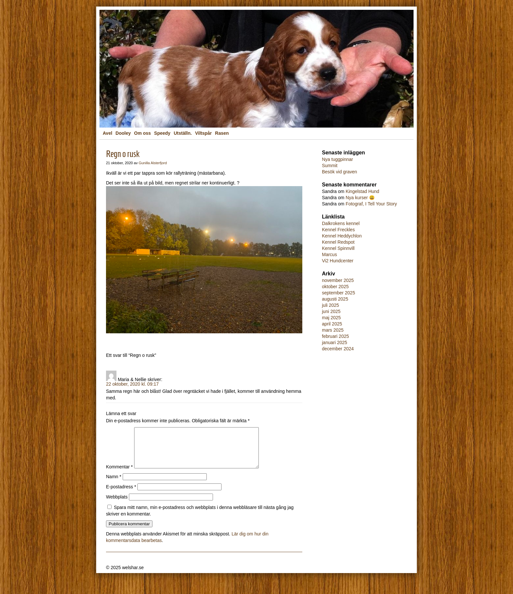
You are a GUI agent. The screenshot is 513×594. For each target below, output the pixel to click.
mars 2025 (333, 330)
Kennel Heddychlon (342, 235)
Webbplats (117, 504)
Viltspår (203, 133)
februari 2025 (335, 336)
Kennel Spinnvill (338, 248)
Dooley (123, 133)
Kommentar (119, 474)
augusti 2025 (335, 299)
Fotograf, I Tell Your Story (371, 203)
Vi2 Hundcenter (337, 260)
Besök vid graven (339, 171)
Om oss (142, 133)
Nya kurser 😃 (360, 197)
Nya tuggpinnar (337, 159)
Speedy (162, 133)
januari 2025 (334, 342)
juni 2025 (331, 311)
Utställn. (183, 133)
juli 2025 (330, 305)
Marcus (329, 254)
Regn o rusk (123, 154)
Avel (107, 133)
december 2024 (338, 348)
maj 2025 (331, 317)
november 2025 (338, 280)
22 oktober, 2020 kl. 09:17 (132, 384)
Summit (329, 165)
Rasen (222, 133)
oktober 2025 (335, 286)
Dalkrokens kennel (341, 223)
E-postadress (121, 494)
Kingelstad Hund (362, 191)
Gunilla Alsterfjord (153, 163)
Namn (113, 484)
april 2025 (332, 323)
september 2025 (338, 292)
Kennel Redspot (338, 242)
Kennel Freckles (338, 229)
